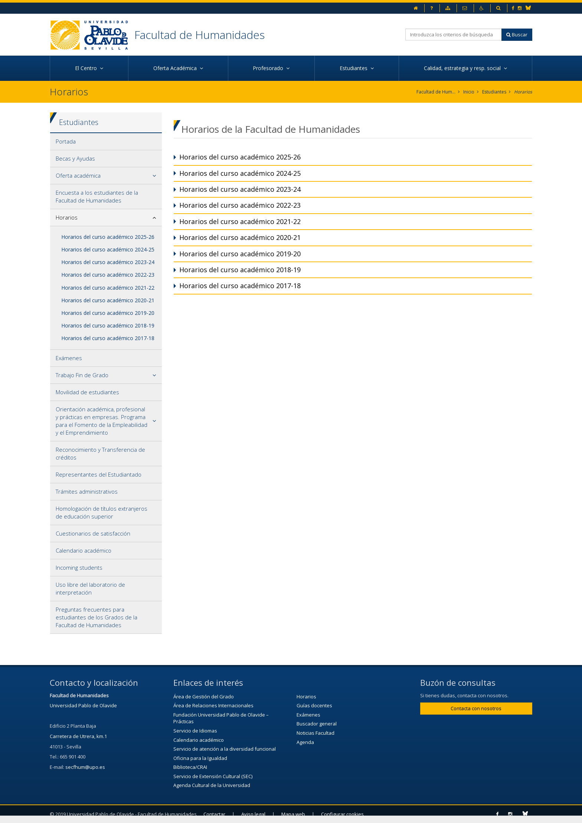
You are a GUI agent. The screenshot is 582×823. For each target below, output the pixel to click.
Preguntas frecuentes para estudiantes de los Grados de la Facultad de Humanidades (96, 617)
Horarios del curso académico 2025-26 (107, 236)
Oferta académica (78, 175)
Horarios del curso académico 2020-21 (107, 300)
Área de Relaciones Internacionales (213, 705)
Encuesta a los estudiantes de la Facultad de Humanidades (97, 196)
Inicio (468, 92)
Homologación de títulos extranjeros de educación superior (101, 512)
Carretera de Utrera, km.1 (78, 736)
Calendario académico (83, 550)
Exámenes (69, 358)
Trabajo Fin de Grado (82, 375)
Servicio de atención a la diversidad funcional (224, 748)
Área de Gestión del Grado (203, 696)
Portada (66, 141)
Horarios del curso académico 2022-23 (107, 274)
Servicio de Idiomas (195, 730)
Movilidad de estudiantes (87, 392)
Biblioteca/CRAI (190, 767)
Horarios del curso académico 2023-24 (107, 262)
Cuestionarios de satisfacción (93, 533)
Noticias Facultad (315, 733)
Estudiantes (494, 92)
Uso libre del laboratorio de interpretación (90, 588)
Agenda (305, 742)
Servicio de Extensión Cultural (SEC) (212, 776)
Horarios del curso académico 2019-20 (107, 312)
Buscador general (317, 723)
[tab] (106, 141)
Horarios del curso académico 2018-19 (107, 325)
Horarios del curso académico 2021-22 (107, 287)
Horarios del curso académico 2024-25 (107, 249)
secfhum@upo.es (85, 767)
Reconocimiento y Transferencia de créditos (100, 453)
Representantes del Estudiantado (98, 474)
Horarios (523, 92)
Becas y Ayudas (75, 158)
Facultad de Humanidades (199, 34)
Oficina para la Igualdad (200, 758)
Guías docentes (314, 705)
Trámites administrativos (87, 491)
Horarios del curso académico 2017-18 (107, 338)
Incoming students (79, 567)
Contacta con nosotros (476, 708)
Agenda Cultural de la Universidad (211, 785)
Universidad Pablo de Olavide (83, 705)
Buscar (516, 34)
